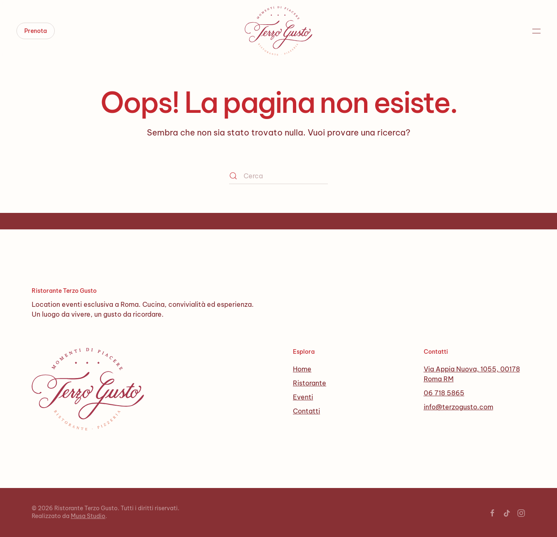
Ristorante (309, 383)
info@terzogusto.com (458, 407)
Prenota (35, 31)
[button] (536, 30)
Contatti (306, 411)
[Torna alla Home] (278, 30)
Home (302, 369)
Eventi (303, 397)
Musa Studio (88, 516)
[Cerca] (278, 176)
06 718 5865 (444, 393)
